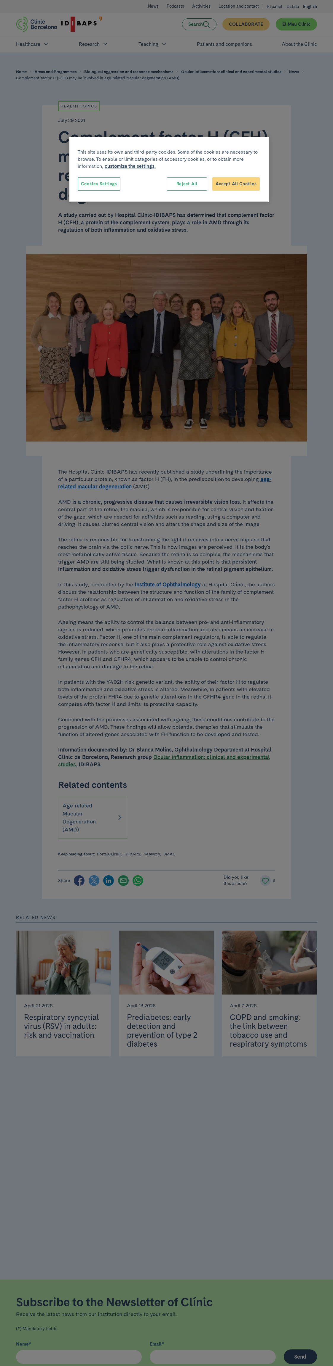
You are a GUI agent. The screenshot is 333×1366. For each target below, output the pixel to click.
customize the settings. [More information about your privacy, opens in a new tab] (130, 166)
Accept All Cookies (236, 183)
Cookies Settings (99, 183)
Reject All (186, 183)
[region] (169, 169)
